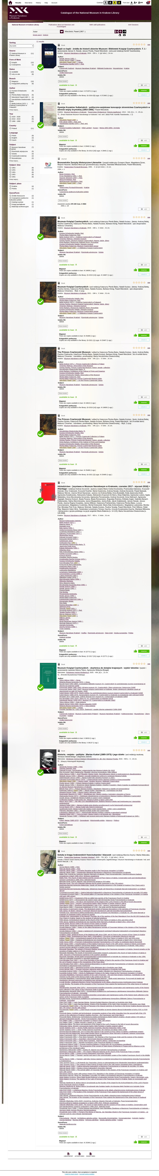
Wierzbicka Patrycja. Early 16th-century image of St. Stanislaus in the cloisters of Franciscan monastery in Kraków (99, 1074)
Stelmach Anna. (65, 607)
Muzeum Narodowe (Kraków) (85, 68)
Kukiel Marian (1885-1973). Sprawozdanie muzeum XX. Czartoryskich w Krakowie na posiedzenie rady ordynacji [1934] (101, 695)
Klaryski (73, 1118)
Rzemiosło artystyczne (89, 252)
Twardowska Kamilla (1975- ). (71, 64)
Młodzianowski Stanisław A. (71, 181)
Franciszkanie (64, 1118)
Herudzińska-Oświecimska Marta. (72, 369)
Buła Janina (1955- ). (66, 528)
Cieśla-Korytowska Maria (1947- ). (71, 530)
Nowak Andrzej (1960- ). (67, 586)
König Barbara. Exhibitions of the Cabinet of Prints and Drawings (82, 371)
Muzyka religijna (78, 1120)
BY (119, 2)
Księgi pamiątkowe (66, 825)
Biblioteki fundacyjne (104, 68)
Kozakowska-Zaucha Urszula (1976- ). (72, 559)
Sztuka (101, 252)
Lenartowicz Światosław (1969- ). (71, 572)
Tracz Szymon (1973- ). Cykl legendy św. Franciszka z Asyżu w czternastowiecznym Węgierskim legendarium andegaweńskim (103, 1062)
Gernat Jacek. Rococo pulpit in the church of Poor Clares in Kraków (83, 923)
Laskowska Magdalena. (67, 570)
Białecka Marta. (66, 524)
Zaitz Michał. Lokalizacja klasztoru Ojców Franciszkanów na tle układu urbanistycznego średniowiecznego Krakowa (100, 1095)
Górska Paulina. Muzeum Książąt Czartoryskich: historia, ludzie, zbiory (84, 240)
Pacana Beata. (64, 590)
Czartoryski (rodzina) (66, 68)
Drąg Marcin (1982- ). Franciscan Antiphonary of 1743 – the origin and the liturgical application (92, 907)
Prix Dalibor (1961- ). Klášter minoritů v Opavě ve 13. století (80, 1022)
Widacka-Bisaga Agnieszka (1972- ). (74, 682)
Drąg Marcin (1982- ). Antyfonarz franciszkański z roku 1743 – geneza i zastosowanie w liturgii (92, 905)
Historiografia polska (97, 820)
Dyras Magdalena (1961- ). (70, 176)
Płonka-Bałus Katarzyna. (70, 235)
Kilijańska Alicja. (65, 550)
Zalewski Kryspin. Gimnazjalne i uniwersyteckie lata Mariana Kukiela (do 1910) (87, 770)
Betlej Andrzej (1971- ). (67, 522)
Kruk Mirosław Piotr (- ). (69, 563)
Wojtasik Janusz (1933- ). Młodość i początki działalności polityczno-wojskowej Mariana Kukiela (93, 776)
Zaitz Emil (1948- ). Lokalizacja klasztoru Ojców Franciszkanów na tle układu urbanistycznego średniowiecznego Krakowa (102, 1090)
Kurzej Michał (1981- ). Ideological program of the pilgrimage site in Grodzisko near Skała (90, 967)
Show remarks (63, 81)
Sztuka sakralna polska (108, 1120)
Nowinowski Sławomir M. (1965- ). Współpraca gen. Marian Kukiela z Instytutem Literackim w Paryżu (94, 794)
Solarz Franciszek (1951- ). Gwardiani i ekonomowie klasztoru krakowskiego (86, 1039)
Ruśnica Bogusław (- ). (69, 605)
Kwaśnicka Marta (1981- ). (68, 566)
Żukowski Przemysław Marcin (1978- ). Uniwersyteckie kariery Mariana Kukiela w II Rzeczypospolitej (94, 779)
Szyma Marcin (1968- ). (69, 867)
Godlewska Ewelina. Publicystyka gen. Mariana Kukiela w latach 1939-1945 (86, 800)
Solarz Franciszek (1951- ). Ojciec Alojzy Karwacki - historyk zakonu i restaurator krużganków (92, 1041)
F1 (135, 2)
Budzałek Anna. (64, 526)
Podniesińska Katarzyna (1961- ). (71, 599)
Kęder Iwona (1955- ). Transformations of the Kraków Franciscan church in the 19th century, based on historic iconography (102, 944)
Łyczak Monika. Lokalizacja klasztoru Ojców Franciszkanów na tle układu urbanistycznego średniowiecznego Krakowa (101, 982)
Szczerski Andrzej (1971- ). (70, 610)
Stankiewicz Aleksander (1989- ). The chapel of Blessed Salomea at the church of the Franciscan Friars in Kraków (99, 1052)
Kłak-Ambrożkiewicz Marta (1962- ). (72, 552)
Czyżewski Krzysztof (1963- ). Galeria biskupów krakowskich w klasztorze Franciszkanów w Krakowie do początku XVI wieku (103, 892)
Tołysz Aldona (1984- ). (70, 680)
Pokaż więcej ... (14, 110)
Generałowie (84, 820)
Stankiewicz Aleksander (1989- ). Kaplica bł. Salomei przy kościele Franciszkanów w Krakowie (92, 1050)
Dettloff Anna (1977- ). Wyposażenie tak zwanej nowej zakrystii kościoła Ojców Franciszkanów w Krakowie (96, 900)
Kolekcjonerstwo (127, 714)
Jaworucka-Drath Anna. (67, 546)
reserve (144, 90)
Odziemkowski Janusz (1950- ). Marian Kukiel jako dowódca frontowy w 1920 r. (87, 778)
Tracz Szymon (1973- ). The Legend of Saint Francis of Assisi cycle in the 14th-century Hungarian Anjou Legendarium (100, 1064)
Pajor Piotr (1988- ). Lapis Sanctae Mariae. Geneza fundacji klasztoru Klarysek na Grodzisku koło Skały (95, 1002)
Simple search (37, 35)
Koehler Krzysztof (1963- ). (68, 554)
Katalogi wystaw (65, 637)
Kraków (126, 68)
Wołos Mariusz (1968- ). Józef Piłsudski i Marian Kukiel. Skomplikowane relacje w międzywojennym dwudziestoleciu (100, 774)
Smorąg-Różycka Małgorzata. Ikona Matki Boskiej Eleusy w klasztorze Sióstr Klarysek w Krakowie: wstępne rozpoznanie (101, 1033)
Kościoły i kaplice (138, 1118)
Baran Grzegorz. (67, 174)
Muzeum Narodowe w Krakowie (75, 53)
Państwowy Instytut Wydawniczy (77, 672)
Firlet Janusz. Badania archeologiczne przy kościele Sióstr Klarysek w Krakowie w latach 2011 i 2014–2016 (97, 922)
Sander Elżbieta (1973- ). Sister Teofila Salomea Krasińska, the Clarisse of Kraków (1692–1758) (93, 1030)
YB (115, 2)
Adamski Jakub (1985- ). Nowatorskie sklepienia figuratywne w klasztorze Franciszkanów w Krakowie (95, 872)
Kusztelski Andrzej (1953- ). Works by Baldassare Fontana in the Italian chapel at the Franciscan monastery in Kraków (100, 973)
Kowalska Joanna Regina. (68, 557)
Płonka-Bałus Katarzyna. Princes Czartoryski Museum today (80, 378)
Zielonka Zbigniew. (67, 768)
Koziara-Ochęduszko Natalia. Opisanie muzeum (76, 244)
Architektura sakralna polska (87, 1118)
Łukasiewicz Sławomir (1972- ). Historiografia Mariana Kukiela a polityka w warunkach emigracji (93, 812)
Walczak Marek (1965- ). (69, 869)
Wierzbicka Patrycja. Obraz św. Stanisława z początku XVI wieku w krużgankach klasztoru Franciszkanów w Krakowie (100, 1075)
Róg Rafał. (63, 603)
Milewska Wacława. (66, 581)
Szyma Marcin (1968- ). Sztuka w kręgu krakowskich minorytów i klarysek (85, 1053)
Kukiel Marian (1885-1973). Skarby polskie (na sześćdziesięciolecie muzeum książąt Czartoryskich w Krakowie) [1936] (101, 693)
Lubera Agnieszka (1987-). (68, 576)
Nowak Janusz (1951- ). (67, 59)
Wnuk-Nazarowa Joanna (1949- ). (71, 621)
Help (46, 3)
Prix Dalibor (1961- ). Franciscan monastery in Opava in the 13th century (84, 1020)
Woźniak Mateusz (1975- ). (68, 623)
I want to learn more (71, 1174)
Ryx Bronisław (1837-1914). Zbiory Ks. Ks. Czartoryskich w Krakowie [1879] (86, 698)
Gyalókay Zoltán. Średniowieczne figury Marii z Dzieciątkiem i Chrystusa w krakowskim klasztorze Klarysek (97, 936)
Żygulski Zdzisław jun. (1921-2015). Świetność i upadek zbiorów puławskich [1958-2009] (90, 709)
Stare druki (109, 633)
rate (148, 44)
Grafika (83, 633)
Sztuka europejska (120, 633)
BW (110, 2)
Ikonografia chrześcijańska (108, 1118)
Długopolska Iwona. (66, 535)
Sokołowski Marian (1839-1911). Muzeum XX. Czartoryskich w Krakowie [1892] (87, 700)
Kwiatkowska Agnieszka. (68, 568)
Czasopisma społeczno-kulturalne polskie (74, 192)
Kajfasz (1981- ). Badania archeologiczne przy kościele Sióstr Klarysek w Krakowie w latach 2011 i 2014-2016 (100, 940)
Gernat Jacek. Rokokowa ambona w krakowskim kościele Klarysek (82, 925)
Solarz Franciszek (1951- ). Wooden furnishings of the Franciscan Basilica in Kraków (89, 1042)
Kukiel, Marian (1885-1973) (69, 820)
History (38, 3)
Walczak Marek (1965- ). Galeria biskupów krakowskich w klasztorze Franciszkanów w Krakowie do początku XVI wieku (101, 1066)
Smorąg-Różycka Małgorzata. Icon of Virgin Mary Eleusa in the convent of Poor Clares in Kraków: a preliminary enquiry (101, 1031)
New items (28, 3)
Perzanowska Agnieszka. (68, 594)
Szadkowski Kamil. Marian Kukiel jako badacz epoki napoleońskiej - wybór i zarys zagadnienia (92, 809)
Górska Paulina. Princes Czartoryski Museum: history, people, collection (84, 367)
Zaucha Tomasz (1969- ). (68, 627)
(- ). (71, 62)
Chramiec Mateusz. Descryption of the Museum (76, 366)
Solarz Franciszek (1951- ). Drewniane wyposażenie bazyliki (80, 1035)
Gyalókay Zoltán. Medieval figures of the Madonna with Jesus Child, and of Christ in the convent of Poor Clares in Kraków (102, 934)
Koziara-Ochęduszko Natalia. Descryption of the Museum (79, 375)
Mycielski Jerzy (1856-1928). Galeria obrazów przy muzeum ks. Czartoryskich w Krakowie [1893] (93, 697)
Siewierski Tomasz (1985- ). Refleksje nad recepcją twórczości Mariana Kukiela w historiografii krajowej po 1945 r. (99, 816)
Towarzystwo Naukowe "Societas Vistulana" (79, 857)
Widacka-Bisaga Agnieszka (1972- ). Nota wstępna (77, 706)
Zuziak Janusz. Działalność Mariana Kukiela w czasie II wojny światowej (84, 798)
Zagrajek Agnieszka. (66, 625)
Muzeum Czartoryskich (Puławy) (86, 714)
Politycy (116, 820)
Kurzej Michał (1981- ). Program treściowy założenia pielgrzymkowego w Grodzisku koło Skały (92, 969)
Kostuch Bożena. (65, 555)
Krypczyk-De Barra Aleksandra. (70, 564)
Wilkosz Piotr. (64, 619)
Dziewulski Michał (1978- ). (68, 539)
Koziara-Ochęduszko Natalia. (71, 233)
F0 (132, 2)
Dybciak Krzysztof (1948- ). (69, 537)
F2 (140, 2)
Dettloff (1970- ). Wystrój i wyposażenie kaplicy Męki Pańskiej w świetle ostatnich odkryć (92, 903)
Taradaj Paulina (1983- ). (68, 612)
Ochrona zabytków (91, 1120)
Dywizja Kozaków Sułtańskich (69, 128)
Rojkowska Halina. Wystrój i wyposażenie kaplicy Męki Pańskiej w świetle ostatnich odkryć (91, 1026)
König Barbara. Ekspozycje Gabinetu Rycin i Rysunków (78, 242)
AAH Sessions (133, 25)
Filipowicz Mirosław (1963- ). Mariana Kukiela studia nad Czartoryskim (84, 810)
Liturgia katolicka (65, 1120)
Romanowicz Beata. (66, 601)
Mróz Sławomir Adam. (67, 583)
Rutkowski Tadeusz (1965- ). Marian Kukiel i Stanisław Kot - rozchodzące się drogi (90, 790)
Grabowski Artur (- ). (68, 543)
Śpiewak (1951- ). (68, 608)
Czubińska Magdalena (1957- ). (70, 532)
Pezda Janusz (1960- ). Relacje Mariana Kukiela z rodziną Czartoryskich (84, 783)
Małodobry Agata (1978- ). (68, 577)
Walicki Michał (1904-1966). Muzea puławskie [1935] (77, 704)
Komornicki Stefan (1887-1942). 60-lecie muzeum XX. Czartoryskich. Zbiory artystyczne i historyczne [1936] (97, 687)
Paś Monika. (63, 592)
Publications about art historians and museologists (61, 25)
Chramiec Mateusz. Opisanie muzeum (72, 239)
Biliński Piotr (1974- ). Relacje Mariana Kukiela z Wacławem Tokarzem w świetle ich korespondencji (94, 789)
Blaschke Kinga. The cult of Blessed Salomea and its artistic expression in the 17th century (91, 883)
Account (54, 3)
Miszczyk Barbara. (67, 179)
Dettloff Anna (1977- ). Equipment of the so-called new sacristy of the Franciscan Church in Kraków (94, 898)
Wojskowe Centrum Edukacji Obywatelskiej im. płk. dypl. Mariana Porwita (92, 759)
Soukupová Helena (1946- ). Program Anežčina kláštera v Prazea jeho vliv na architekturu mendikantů (95, 1044)
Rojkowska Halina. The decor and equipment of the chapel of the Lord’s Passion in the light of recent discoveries (98, 1024)
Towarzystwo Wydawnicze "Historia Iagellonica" (104, 112)
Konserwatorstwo (125, 1118)
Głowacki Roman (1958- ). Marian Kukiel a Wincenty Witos (80, 792)
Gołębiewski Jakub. (66, 541)
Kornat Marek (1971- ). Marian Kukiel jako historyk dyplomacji (81, 807)
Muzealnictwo (118, 68)
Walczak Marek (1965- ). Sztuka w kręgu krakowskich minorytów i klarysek (85, 1068)
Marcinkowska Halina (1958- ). (70, 579)
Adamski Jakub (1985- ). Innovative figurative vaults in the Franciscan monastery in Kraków (91, 870)
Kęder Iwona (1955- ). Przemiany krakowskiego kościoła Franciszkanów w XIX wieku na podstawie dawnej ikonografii (100, 942)
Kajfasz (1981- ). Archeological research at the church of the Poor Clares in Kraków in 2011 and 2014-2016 (99, 938)
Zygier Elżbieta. (64, 629)
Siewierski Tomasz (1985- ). (71, 767)
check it (144, 95)
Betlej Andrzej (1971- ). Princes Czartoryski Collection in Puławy (81, 364)
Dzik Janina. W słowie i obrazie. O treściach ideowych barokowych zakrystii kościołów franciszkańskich (95, 911)
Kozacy (95, 128)
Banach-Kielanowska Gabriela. (70, 521)
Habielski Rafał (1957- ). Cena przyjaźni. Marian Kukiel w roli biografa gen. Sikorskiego (89, 814)
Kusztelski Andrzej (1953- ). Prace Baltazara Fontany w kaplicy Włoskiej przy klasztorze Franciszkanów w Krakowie (100, 971)
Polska (130, 633)
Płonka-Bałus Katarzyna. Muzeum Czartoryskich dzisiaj (78, 246)
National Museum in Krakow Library (25, 25)
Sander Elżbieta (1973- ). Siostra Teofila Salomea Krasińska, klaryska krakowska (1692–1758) (92, 1028)
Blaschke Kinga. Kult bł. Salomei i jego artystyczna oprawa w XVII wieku (84, 881)
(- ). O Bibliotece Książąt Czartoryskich (81, 248)
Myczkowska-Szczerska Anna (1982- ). (73, 585)
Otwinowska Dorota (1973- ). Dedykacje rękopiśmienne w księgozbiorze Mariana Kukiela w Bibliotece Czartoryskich (100, 796)
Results (18, 3)
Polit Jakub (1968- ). (70, 122)
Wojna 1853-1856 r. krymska (109, 128)
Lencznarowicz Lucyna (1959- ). (70, 574)
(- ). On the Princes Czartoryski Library (80, 380)
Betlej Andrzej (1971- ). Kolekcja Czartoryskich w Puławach (80, 237)
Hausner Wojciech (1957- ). (70, 178)
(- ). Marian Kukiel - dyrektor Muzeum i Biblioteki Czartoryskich (89, 781)
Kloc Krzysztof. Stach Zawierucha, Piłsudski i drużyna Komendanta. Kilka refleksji (88, 772)
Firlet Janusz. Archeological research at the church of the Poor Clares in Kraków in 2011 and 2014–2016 (96, 920)
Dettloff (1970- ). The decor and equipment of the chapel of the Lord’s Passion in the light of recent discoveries (100, 902)
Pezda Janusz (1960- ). (70, 60)
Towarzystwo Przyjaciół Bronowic (75, 167)
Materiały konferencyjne (67, 1124)
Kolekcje (45, 35)
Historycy (109, 820)
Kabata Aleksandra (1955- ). (69, 548)
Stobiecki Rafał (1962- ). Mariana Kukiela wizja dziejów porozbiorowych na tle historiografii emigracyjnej (95, 805)
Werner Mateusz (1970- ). (68, 614)
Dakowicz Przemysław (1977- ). (70, 533)
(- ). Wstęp (71, 708)
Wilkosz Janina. (64, 618)
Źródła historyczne (65, 73)
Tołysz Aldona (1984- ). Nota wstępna (72, 702)
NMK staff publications (97, 25)
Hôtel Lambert (87, 128)
